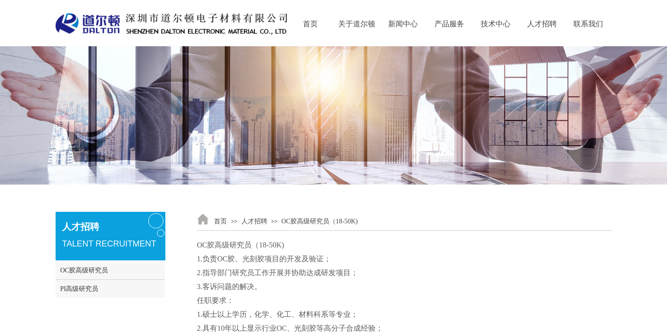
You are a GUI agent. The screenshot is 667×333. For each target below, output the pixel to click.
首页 (310, 24)
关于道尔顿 (356, 24)
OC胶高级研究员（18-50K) (319, 221)
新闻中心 (403, 24)
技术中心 (495, 24)
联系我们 (588, 24)
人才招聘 (542, 24)
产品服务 (449, 24)
